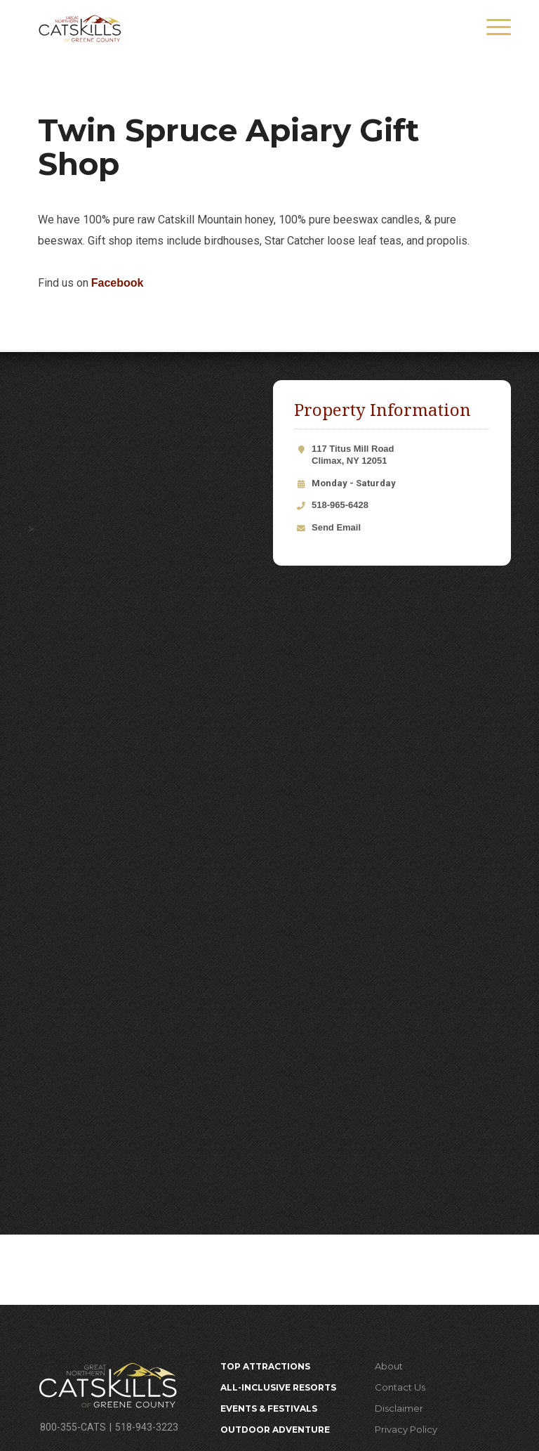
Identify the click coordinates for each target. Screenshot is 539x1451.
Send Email (336, 527)
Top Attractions (265, 1366)
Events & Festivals (268, 1408)
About (389, 1366)
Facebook (117, 283)
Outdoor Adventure (275, 1429)
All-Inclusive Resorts (278, 1387)
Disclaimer (399, 1408)
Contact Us (400, 1387)
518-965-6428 (340, 505)
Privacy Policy (406, 1429)
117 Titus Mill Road (401, 455)
